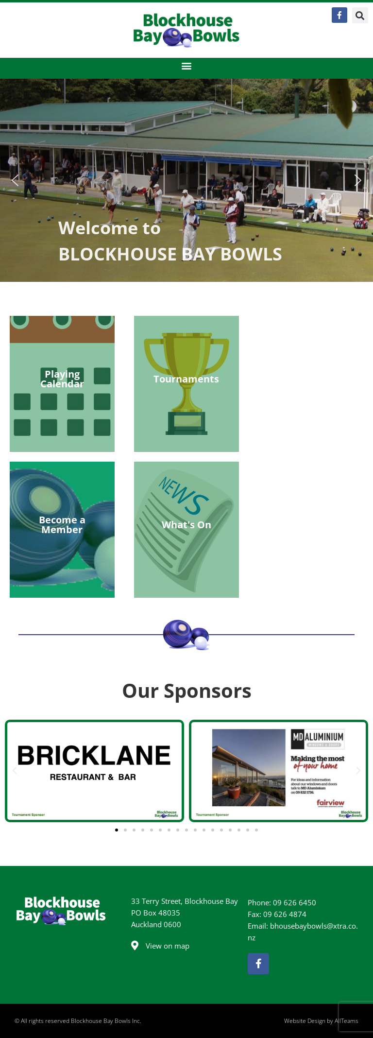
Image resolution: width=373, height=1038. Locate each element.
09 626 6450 (294, 902)
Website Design (304, 1021)
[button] (360, 15)
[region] (186, 180)
